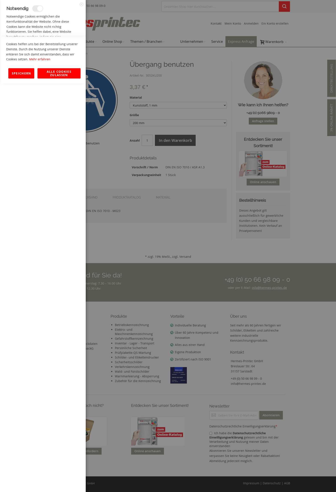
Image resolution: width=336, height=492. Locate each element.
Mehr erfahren (39, 467)
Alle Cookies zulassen (59, 481)
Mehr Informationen (66, 46)
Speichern (21, 482)
